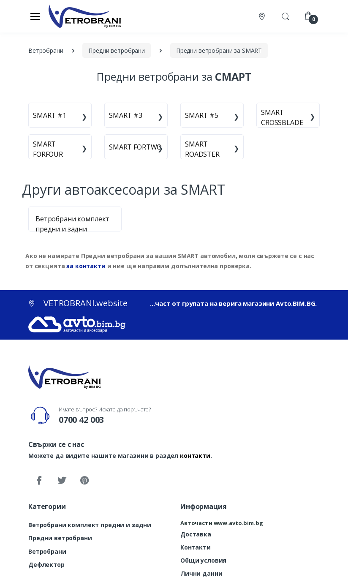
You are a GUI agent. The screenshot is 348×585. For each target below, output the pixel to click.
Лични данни (201, 573)
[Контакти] (262, 16)
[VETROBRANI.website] (85, 16)
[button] (285, 15)
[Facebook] (38, 480)
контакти (195, 456)
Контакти (195, 547)
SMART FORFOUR (48, 149)
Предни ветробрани (60, 538)
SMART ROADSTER (202, 149)
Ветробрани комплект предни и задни (89, 525)
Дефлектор (46, 565)
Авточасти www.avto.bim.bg (221, 523)
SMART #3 (125, 115)
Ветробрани (47, 551)
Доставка (195, 534)
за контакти (85, 266)
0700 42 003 (81, 419)
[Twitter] (61, 480)
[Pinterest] (84, 480)
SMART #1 (49, 115)
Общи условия (203, 560)
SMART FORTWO (135, 147)
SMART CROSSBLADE (282, 117)
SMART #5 (201, 115)
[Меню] (35, 16)
